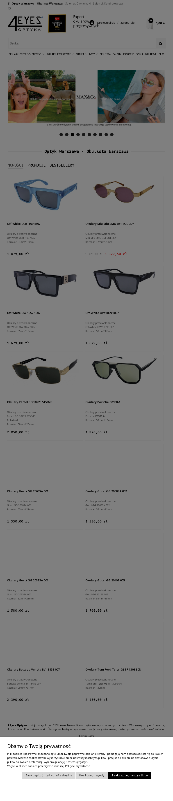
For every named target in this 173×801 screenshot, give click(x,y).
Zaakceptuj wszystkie (130, 775)
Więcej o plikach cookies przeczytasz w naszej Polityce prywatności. (49, 766)
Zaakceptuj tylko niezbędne (48, 775)
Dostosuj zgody (92, 775)
